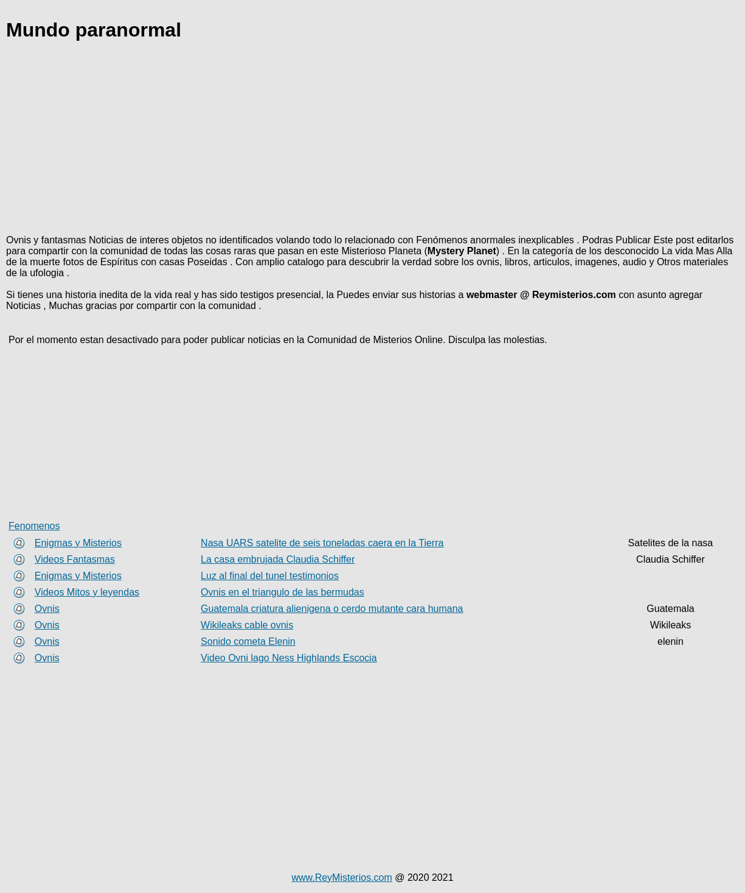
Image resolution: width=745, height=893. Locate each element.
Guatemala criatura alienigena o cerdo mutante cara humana (332, 608)
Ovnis (47, 608)
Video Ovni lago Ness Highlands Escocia (289, 658)
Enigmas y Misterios (78, 543)
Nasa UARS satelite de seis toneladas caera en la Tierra (322, 543)
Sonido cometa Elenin (248, 641)
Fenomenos (34, 526)
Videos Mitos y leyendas (87, 592)
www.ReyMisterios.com (341, 877)
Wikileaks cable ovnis (247, 625)
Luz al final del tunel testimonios (270, 576)
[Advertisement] (371, 140)
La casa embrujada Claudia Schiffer (278, 559)
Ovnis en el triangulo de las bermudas (282, 592)
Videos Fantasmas (75, 559)
